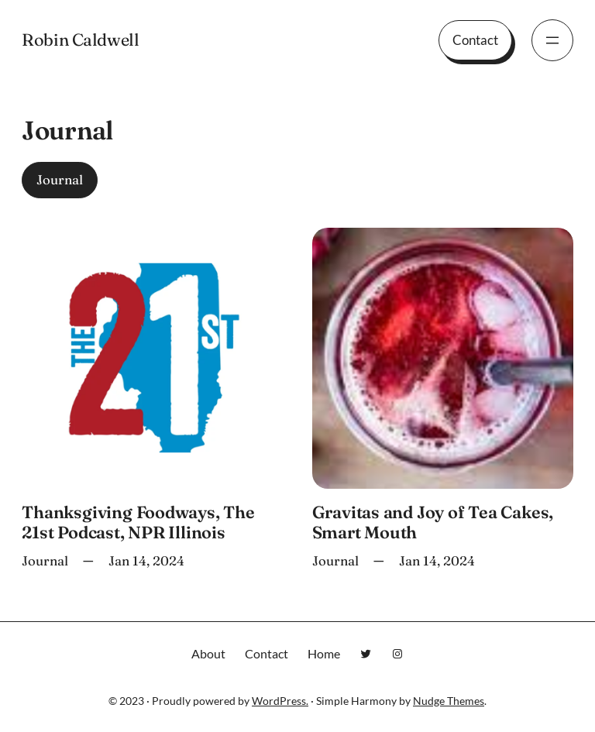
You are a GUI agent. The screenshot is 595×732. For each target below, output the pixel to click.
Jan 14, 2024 (146, 561)
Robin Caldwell (80, 39)
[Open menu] (552, 40)
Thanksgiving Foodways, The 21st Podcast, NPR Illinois (138, 523)
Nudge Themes (448, 700)
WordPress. (280, 700)
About (208, 653)
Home (324, 653)
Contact (475, 40)
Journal (59, 179)
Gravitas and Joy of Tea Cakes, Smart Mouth (432, 523)
